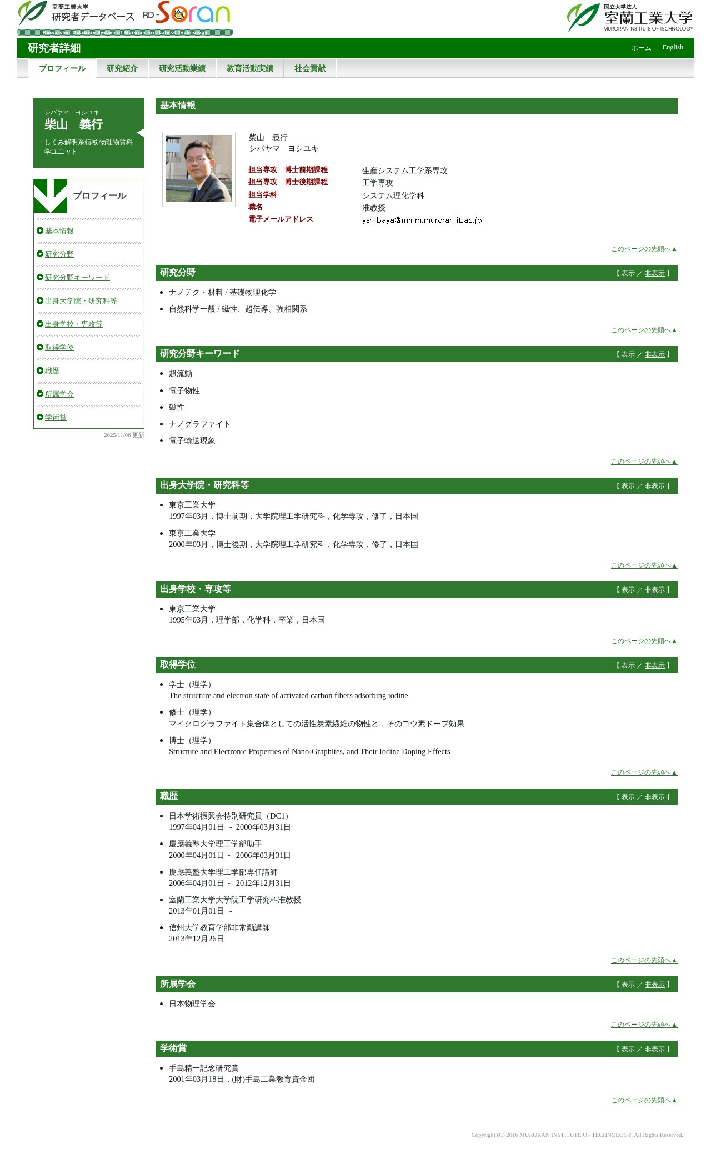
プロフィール (62, 68)
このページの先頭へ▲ (644, 249)
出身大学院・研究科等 (81, 301)
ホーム (642, 48)
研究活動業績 (182, 68)
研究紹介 (122, 68)
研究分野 (59, 254)
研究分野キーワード (77, 277)
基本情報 (59, 231)
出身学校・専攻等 (74, 324)
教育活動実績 (250, 68)
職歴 (52, 371)
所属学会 (59, 394)
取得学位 (59, 347)
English (673, 47)
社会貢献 (310, 68)
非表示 (655, 273)
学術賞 (56, 417)
